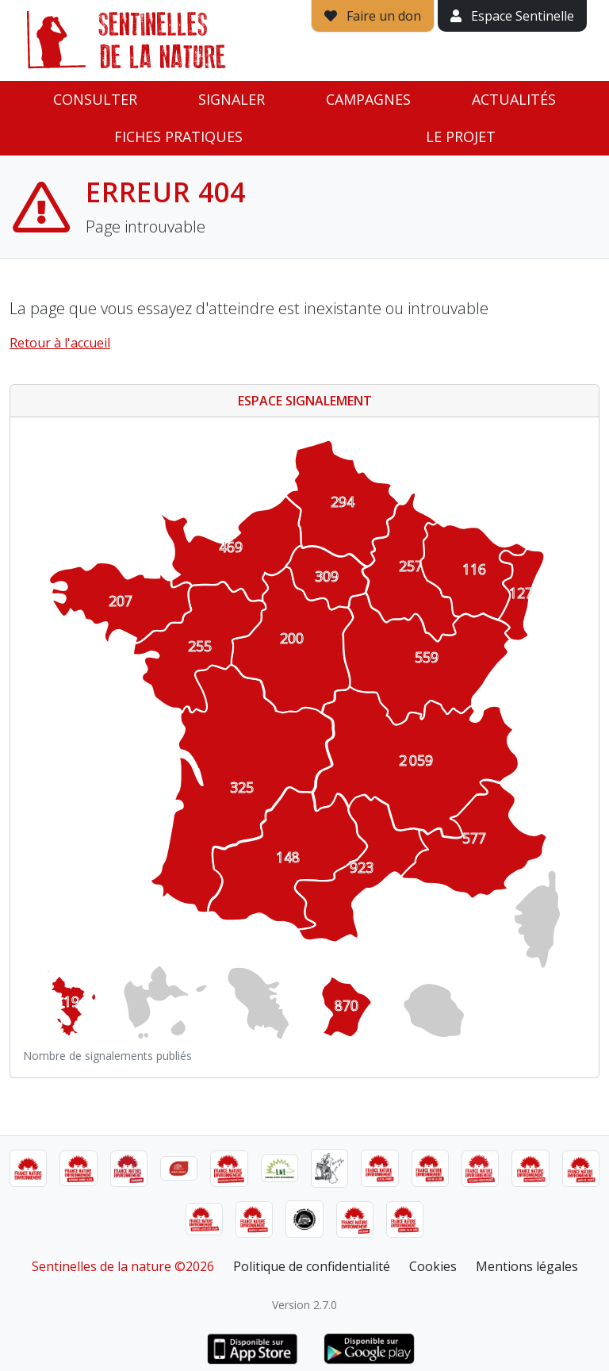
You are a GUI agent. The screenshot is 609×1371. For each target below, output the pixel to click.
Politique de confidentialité (311, 1266)
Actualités (514, 99)
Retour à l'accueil (60, 342)
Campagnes (368, 99)
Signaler (231, 99)
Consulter (95, 99)
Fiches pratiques (178, 136)
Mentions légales (527, 1266)
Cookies (433, 1266)
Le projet (461, 136)
